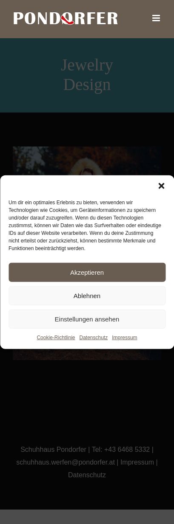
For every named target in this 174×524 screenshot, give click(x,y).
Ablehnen (87, 295)
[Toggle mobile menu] (156, 18)
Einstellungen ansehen (87, 318)
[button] (161, 186)
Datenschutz (94, 338)
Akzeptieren (87, 272)
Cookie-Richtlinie (56, 338)
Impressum (124, 338)
